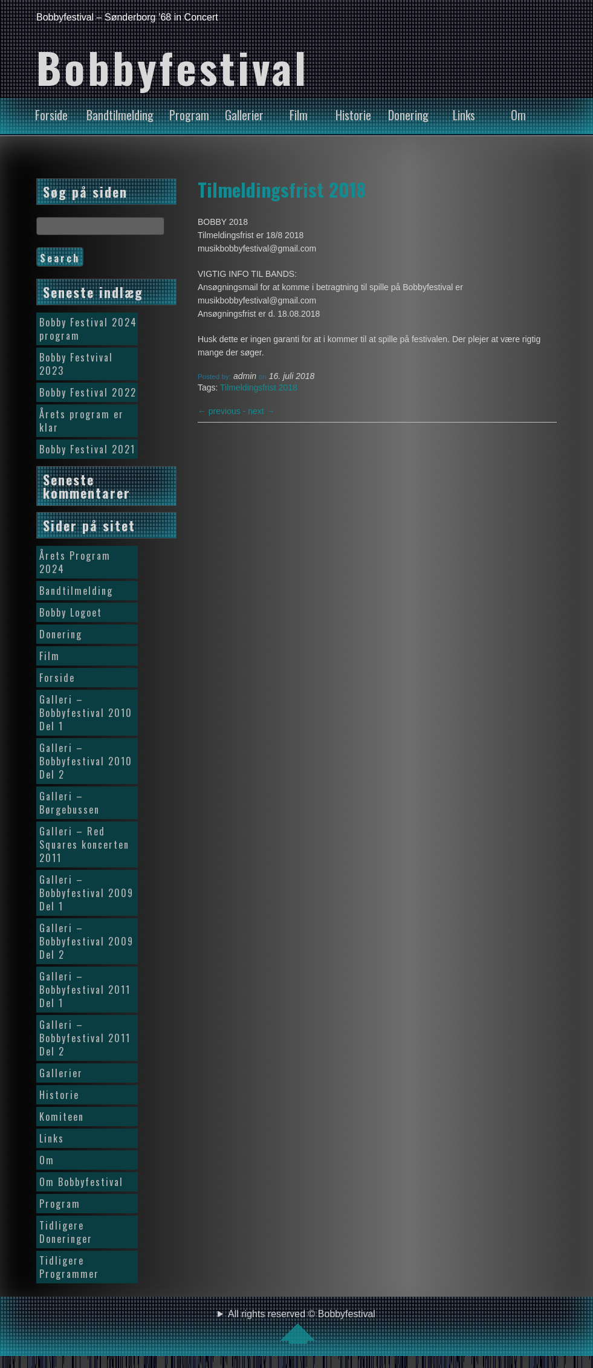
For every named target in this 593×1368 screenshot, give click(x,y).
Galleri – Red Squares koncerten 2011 (84, 844)
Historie (353, 115)
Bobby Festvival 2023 (76, 364)
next (261, 411)
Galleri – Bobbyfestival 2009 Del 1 (86, 892)
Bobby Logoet (70, 612)
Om (518, 115)
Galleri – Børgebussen (69, 803)
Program (189, 115)
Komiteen (61, 1116)
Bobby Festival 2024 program (88, 329)
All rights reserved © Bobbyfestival (301, 1326)
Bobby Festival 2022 (88, 392)
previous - (223, 411)
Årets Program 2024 (75, 562)
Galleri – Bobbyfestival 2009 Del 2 (86, 941)
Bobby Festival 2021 (87, 449)
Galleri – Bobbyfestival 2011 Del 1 (85, 989)
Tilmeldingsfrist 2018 (282, 189)
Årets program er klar (81, 421)
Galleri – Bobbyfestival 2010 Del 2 (85, 761)
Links (464, 115)
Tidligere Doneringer (65, 1232)
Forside (51, 115)
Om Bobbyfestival (81, 1182)
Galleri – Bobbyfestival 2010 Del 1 (85, 712)
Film (299, 115)
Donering (408, 115)
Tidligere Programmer (69, 1267)
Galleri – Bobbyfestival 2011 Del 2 (85, 1037)
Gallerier (244, 115)
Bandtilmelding (120, 115)
